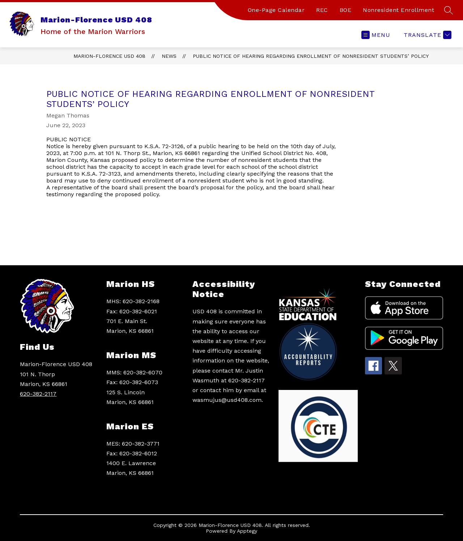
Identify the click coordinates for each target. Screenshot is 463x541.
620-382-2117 (38, 393)
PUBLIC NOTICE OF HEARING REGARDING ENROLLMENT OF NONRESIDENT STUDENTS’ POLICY (311, 56)
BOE (346, 10)
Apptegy (247, 531)
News (169, 56)
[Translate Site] (426, 34)
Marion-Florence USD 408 (109, 56)
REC (322, 10)
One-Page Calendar (276, 10)
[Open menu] (375, 34)
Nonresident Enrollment (398, 10)
